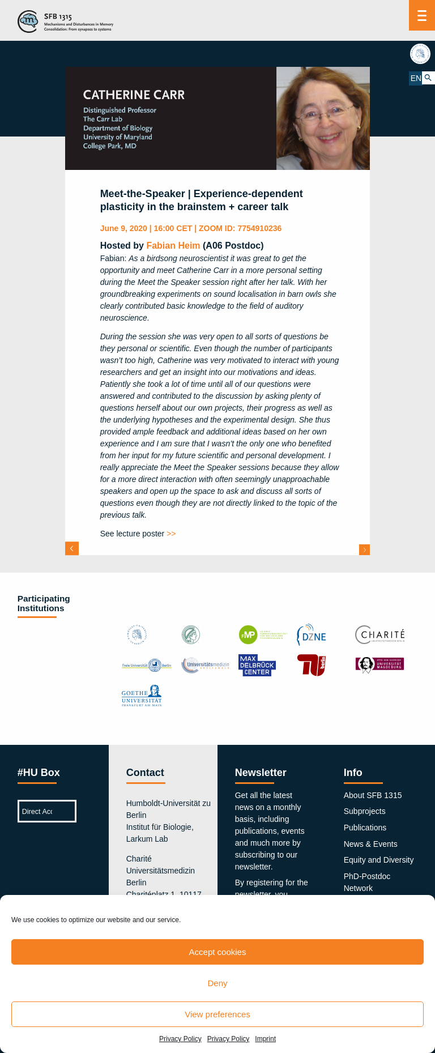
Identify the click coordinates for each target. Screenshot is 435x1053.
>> (171, 533)
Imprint (265, 1039)
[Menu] (422, 15)
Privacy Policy (180, 1039)
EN (415, 77)
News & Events (371, 844)
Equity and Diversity (379, 859)
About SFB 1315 (373, 795)
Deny (217, 983)
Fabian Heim (173, 245)
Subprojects (365, 811)
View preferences (217, 1014)
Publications (365, 827)
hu (422, 53)
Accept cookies (217, 952)
